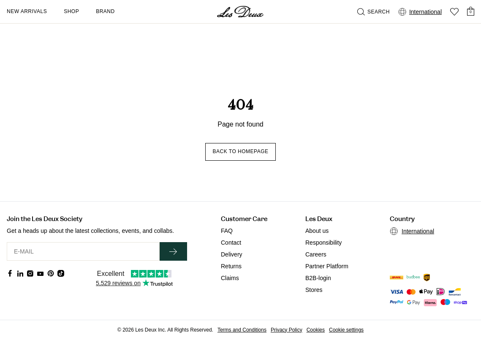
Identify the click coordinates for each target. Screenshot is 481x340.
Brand (105, 11)
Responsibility (323, 242)
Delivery (231, 254)
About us (317, 230)
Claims (230, 278)
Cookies (316, 330)
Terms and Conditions (241, 330)
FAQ (227, 230)
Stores (313, 289)
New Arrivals (27, 11)
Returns (231, 266)
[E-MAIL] (83, 251)
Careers (315, 254)
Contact (231, 242)
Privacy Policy (286, 330)
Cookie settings (346, 330)
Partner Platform (326, 266)
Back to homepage (240, 151)
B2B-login (318, 278)
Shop (71, 11)
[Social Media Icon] (10, 273)
